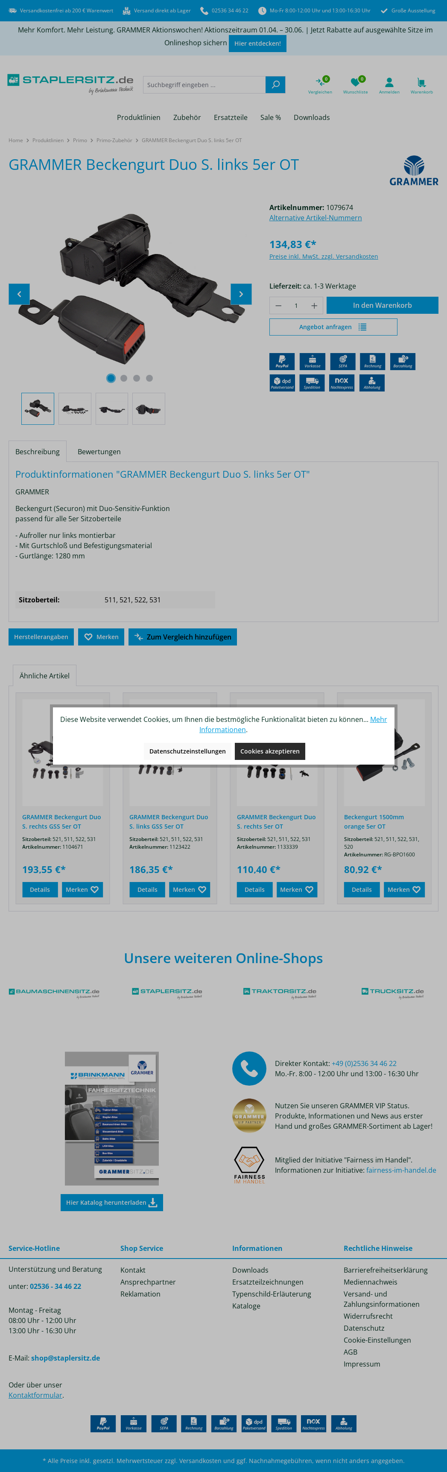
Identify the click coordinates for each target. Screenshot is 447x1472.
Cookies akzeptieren (270, 751)
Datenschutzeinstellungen (187, 751)
